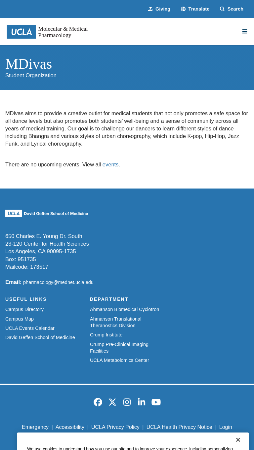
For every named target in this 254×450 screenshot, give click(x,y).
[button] (195, 9)
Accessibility (70, 427)
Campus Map (19, 319)
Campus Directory (24, 309)
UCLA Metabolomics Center (119, 360)
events (111, 164)
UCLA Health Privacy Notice (179, 427)
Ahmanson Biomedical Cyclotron (124, 309)
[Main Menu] (245, 31)
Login (225, 427)
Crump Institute (106, 334)
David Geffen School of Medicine (40, 337)
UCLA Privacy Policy (115, 427)
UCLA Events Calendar (30, 328)
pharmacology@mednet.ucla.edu (58, 282)
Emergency (35, 427)
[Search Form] (232, 9)
